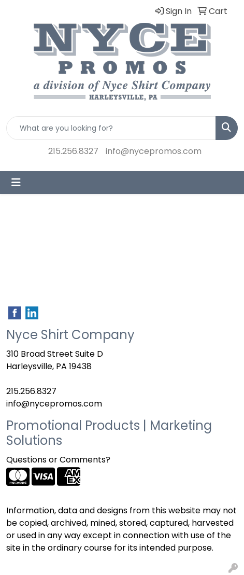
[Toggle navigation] (16, 182)
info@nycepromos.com (154, 151)
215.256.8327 (73, 151)
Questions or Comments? (58, 460)
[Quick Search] (111, 128)
